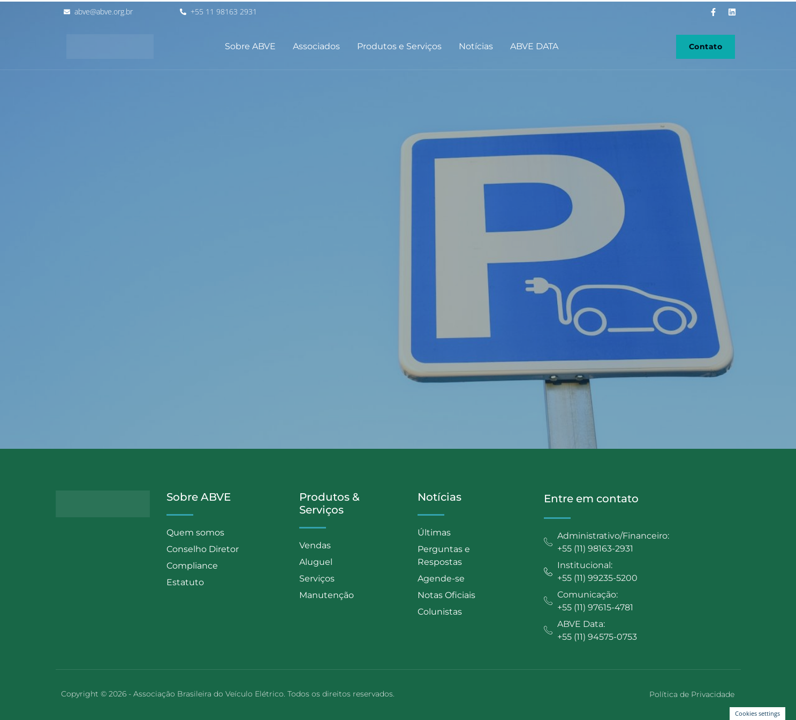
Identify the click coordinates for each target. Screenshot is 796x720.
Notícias (476, 46)
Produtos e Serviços (399, 46)
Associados (316, 46)
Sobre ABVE (250, 46)
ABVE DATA (534, 46)
